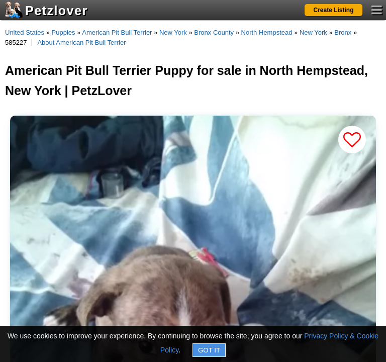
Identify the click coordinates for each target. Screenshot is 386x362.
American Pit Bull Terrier (117, 32)
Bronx (342, 32)
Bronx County (214, 32)
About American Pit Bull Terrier (81, 42)
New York (173, 32)
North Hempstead (267, 32)
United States (24, 32)
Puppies (63, 32)
